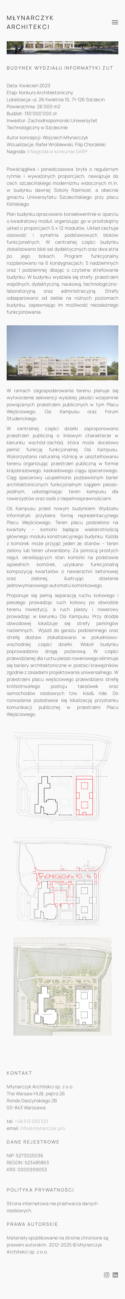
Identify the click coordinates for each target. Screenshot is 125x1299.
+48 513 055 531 (31, 1127)
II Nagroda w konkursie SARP (57, 151)
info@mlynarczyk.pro (42, 1134)
